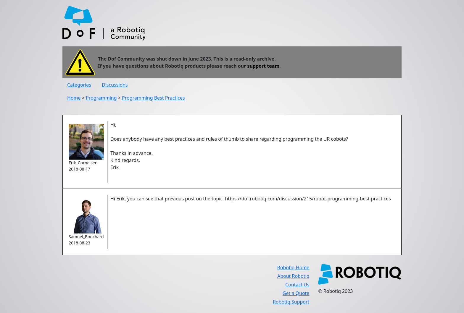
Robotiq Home (293, 267)
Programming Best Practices (153, 98)
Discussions (115, 85)
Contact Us (297, 284)
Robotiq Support (291, 302)
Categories (79, 85)
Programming (101, 98)
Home (74, 98)
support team (263, 66)
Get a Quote (296, 293)
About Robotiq (293, 276)
